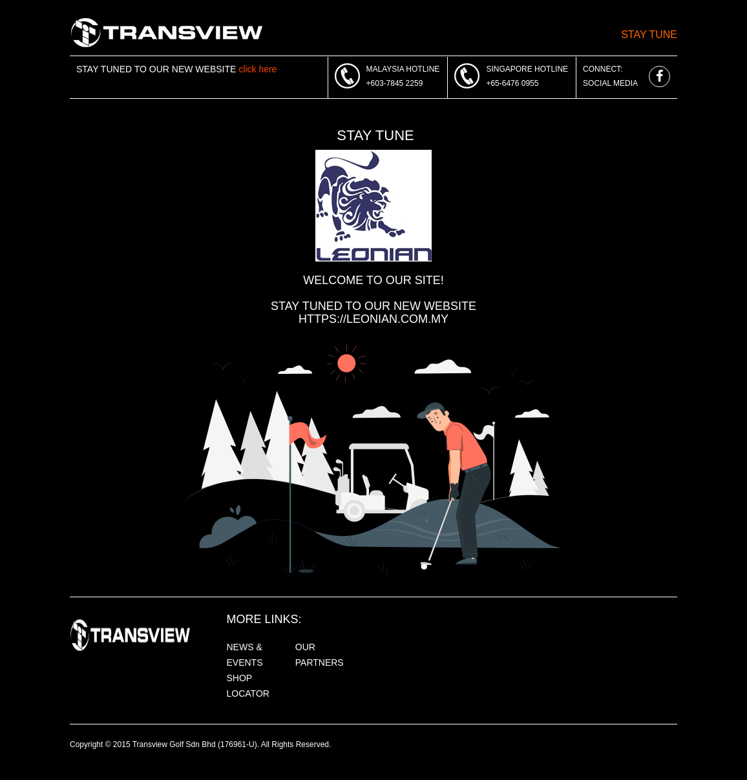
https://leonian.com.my (373, 319)
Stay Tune (649, 34)
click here (257, 69)
